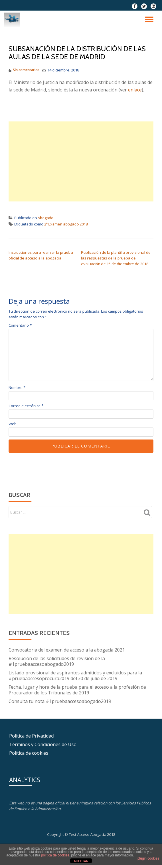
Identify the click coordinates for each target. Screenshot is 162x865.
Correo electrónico (26, 406)
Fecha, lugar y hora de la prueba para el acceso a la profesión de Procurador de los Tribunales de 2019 (77, 690)
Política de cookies (28, 753)
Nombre (17, 387)
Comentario (20, 325)
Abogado (45, 217)
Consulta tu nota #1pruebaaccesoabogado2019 (60, 701)
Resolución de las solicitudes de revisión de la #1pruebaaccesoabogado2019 (57, 661)
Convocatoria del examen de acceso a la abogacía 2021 (67, 650)
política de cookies (55, 855)
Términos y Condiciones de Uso (43, 744)
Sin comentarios (24, 70)
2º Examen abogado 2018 (66, 224)
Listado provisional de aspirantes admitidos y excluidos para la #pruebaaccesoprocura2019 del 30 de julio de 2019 (75, 676)
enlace (135, 90)
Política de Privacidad (31, 736)
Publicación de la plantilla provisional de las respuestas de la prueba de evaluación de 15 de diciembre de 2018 (116, 258)
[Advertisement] (81, 161)
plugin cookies (148, 858)
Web (13, 424)
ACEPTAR (81, 861)
